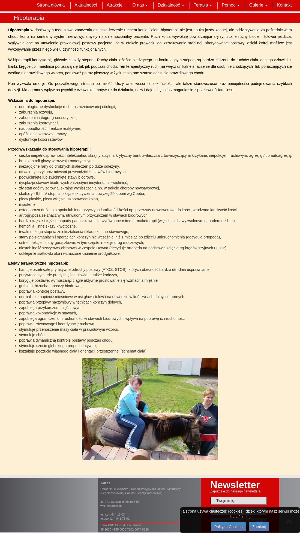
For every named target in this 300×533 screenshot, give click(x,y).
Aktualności (86, 5)
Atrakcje (114, 5)
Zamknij (259, 527)
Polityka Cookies (228, 527)
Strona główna (51, 5)
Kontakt (284, 5)
